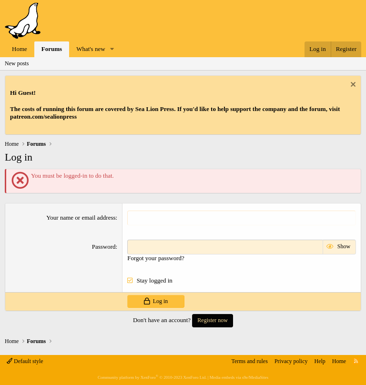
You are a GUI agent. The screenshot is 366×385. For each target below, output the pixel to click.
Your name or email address (80, 217)
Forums (51, 48)
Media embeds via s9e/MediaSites (239, 377)
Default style (25, 361)
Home (19, 48)
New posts (17, 63)
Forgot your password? (155, 258)
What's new (90, 48)
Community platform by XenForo (152, 377)
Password (104, 246)
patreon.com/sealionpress (43, 116)
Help (320, 361)
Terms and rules (249, 361)
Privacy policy (291, 361)
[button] (112, 49)
